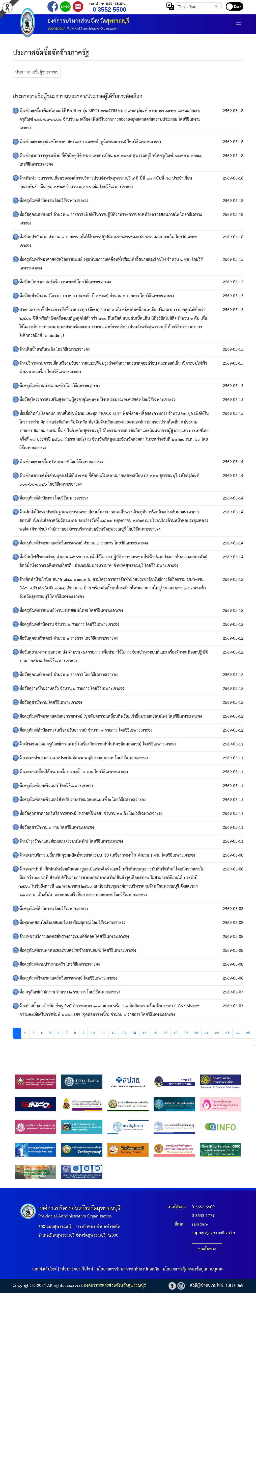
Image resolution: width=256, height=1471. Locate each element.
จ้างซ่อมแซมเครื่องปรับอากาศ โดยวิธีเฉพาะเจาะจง (61, 462)
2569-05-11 (233, 744)
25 (248, 1033)
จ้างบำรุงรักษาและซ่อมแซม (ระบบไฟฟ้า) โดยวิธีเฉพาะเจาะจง (71, 841)
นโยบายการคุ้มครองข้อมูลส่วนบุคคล (193, 1269)
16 (155, 1033)
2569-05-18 (233, 111)
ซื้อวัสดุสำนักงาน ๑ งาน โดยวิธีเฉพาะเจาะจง (56, 828)
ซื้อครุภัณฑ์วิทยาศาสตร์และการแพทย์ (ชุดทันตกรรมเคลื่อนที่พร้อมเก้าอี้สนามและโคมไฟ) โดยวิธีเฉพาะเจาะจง (110, 716)
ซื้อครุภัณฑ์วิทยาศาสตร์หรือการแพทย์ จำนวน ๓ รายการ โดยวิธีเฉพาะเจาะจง (83, 543)
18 (176, 1033)
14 (134, 1033)
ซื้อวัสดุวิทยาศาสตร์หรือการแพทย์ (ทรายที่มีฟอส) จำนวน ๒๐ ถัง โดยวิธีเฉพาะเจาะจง (91, 814)
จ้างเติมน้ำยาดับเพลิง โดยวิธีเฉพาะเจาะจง (54, 349)
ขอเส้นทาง (207, 1249)
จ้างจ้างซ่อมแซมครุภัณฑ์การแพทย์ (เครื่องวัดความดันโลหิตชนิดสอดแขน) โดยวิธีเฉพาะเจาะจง (97, 744)
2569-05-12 (233, 580)
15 (145, 1033)
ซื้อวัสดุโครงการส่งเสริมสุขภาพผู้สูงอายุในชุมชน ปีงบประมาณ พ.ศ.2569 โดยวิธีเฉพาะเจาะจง (97, 400)
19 (186, 1033)
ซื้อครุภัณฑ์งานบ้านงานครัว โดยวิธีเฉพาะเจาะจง (59, 386)
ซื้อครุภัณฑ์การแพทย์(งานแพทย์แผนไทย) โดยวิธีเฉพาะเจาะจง (71, 611)
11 (103, 1033)
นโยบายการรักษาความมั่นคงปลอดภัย (128, 1269)
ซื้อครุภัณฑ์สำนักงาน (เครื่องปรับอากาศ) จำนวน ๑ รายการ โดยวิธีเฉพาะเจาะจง (85, 730)
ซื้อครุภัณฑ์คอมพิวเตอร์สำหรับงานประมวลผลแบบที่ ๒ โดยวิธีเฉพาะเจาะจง (82, 800)
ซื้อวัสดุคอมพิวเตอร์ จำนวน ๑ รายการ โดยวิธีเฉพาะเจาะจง (68, 638)
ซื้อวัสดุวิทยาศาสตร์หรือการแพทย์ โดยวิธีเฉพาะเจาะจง (65, 282)
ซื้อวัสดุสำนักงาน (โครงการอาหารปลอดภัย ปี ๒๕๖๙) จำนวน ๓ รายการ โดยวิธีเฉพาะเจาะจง (96, 296)
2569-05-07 (233, 992)
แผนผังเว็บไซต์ (44, 1269)
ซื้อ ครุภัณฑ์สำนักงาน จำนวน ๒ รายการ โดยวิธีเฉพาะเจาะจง (70, 992)
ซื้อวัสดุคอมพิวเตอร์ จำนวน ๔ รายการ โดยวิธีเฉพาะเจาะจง (68, 675)
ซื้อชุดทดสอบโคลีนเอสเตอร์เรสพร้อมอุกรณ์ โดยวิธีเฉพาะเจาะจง (72, 923)
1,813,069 (234, 1286)
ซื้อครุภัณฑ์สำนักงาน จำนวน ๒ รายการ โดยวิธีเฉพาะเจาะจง (69, 624)
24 (238, 1033)
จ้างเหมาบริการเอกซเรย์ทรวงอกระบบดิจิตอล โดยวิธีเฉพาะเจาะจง (74, 937)
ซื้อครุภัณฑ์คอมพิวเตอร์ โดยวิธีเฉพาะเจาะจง (56, 786)
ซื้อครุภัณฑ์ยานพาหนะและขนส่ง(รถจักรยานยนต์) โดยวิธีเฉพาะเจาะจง (77, 950)
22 (217, 1033)
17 (165, 1033)
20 (196, 1033)
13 (124, 1033)
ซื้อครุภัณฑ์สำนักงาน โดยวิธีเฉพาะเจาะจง (54, 201)
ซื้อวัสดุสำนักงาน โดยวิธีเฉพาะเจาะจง (50, 703)
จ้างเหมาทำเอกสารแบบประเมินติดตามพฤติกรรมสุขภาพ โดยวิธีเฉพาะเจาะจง (84, 758)
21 (207, 1033)
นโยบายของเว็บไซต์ (76, 1269)
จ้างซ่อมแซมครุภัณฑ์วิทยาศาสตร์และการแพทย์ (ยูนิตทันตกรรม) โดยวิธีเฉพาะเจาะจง (90, 142)
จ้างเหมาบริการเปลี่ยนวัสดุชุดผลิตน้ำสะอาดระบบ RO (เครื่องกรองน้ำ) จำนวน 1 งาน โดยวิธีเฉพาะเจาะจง (107, 855)
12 (113, 1033)
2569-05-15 (233, 260)
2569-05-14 (233, 462)
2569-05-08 (233, 855)
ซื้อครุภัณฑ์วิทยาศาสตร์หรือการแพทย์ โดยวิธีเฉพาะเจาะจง (68, 978)
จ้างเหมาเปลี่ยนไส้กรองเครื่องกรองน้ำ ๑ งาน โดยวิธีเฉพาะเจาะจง (73, 772)
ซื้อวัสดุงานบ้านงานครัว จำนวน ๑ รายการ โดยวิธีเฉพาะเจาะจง (71, 689)
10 (93, 1033)
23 (227, 1033)
